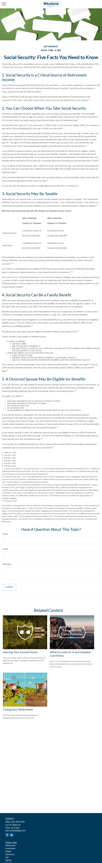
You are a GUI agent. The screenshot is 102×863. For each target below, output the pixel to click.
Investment (10, 848)
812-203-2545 (18, 822)
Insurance (9, 854)
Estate (8, 851)
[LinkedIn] (11, 835)
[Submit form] (9, 587)
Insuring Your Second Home (20, 652)
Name (5, 534)
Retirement (10, 845)
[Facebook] (7, 835)
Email (5, 549)
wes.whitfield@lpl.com (15, 831)
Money (8, 860)
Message (7, 564)
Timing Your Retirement (18, 709)
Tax (7, 857)
